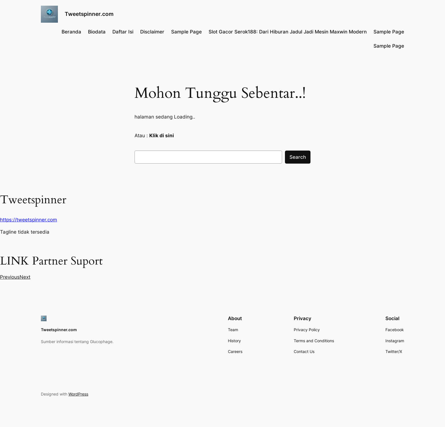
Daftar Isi (122, 32)
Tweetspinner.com (89, 13)
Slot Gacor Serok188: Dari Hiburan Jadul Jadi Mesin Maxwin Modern (288, 32)
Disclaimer (152, 32)
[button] (10, 277)
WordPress (78, 394)
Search (297, 157)
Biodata (97, 32)
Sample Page (186, 32)
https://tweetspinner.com (28, 220)
